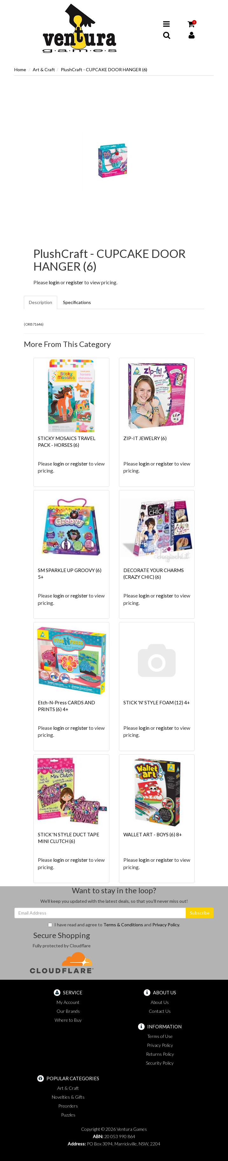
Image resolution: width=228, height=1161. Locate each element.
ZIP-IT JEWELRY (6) (145, 438)
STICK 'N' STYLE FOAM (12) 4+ (156, 702)
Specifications (77, 302)
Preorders (68, 1106)
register (74, 282)
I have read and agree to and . (114, 924)
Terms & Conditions (123, 924)
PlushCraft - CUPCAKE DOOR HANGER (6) (104, 69)
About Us (160, 1002)
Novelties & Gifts (68, 1097)
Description (40, 302)
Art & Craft (44, 69)
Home (20, 69)
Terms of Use (160, 1036)
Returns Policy (160, 1054)
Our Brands (68, 1011)
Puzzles (68, 1114)
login (54, 282)
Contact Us (160, 1011)
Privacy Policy (165, 924)
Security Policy (160, 1063)
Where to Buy (68, 1020)
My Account (68, 1002)
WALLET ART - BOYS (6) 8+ (152, 834)
